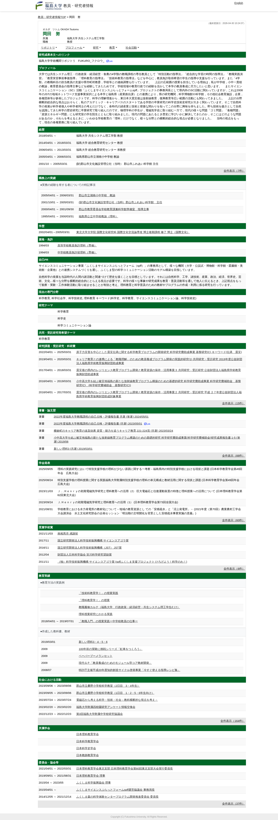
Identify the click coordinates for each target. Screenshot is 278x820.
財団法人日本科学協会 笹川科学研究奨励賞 (85, 554)
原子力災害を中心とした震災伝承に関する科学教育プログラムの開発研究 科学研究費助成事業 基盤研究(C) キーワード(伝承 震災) (159, 352)
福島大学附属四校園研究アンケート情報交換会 (105, 707)
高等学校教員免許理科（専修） (77, 245)
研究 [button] (96, 47)
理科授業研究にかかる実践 (95, 614)
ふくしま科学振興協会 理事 (93, 782)
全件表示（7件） (234, 170)
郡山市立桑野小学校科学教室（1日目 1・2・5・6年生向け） (115, 692)
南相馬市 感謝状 (68, 533)
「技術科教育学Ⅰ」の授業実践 (98, 593)
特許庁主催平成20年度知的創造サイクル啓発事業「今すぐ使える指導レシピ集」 (129, 670)
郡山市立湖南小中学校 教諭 (97, 195)
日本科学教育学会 (87, 741)
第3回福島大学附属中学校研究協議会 (99, 713)
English (239, 3)
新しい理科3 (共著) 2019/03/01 (73, 448)
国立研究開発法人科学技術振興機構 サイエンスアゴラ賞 (93, 540)
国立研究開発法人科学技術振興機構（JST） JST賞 (90, 547)
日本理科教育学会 (87, 734)
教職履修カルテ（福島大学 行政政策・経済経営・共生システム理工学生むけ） (129, 607)
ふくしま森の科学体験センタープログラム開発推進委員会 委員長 (117, 796)
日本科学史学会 (86, 748)
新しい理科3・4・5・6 (93, 641)
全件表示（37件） (233, 803)
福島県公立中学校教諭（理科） (98, 216)
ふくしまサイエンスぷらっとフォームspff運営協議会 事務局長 (115, 789)
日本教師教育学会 (87, 755)
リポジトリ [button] (48, 47)
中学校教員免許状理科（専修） (77, 252)
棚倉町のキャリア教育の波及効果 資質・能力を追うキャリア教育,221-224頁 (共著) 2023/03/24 (113, 430)
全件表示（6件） (234, 568)
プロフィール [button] (73, 47)
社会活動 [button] (131, 47)
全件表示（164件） (232, 720)
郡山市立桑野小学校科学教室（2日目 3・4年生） (108, 685)
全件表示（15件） (233, 403)
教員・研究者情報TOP (52, 17)
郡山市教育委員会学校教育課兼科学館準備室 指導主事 (114, 209)
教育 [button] (112, 47)
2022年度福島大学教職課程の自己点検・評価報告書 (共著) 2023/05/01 (98, 423)
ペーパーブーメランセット (95, 655)
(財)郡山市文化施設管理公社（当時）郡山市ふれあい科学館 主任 (120, 202)
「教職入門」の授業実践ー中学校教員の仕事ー (108, 621)
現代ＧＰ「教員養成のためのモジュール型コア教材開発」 (115, 662)
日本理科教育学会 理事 (90, 775)
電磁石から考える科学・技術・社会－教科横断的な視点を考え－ (117, 699)
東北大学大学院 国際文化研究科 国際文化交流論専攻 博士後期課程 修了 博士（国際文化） (133, 232)
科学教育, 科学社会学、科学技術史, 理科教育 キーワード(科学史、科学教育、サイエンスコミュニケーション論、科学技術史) (117, 298)
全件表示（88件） (233, 455)
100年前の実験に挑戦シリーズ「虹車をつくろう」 (110, 649)
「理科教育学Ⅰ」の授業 (94, 600)
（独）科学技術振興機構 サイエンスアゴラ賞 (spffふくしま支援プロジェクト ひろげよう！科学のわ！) (122, 561)
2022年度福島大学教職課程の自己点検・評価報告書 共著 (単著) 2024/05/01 (101, 416)
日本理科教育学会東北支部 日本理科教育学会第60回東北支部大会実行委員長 (124, 768)
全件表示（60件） (233, 520)
